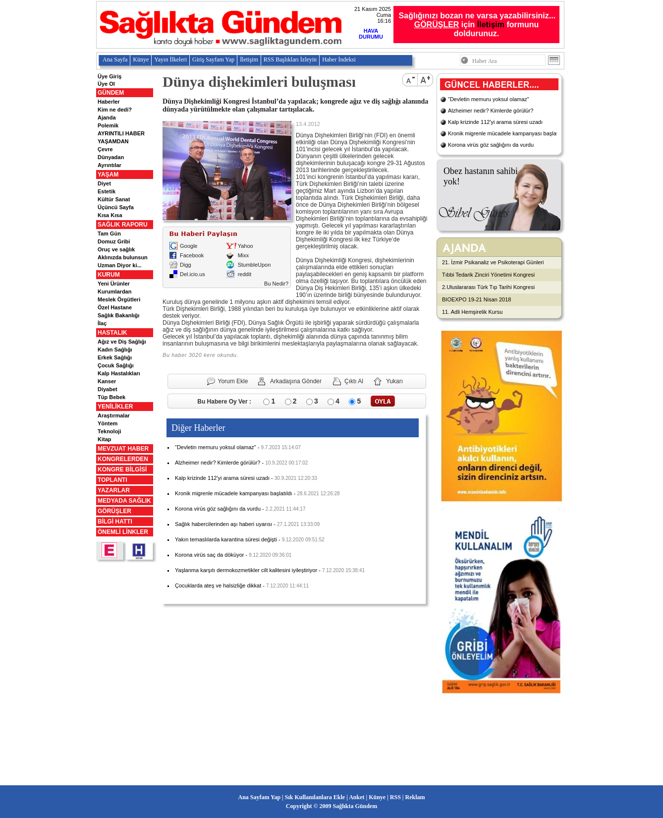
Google (188, 246)
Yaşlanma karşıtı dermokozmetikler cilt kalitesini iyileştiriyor (246, 570)
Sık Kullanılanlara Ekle (315, 797)
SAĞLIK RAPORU (123, 224)
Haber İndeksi (339, 59)
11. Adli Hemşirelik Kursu (472, 312)
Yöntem (107, 423)
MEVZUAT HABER (123, 448)
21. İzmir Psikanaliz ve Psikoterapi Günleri (493, 262)
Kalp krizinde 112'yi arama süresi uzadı (222, 478)
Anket (356, 797)
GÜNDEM (111, 92)
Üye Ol (106, 84)
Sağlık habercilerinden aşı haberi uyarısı (223, 524)
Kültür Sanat (114, 199)
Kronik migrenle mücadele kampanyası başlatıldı (233, 493)
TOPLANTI (112, 479)
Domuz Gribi (114, 241)
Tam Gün (109, 233)
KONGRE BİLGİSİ (122, 469)
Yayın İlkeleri (170, 59)
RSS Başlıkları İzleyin (290, 59)
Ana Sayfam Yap (259, 797)
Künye (141, 59)
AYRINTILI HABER (121, 133)
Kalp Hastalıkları (119, 373)
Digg (185, 265)
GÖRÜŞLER (114, 511)
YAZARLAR (114, 490)
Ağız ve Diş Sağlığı (122, 342)
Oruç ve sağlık (116, 249)
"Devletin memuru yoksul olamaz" (215, 447)
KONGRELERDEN (123, 459)
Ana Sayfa (115, 59)
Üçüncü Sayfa (116, 207)
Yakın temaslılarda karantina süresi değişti (226, 539)
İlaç (102, 323)
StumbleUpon (254, 265)
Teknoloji (109, 431)
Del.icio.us (192, 274)
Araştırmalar (114, 415)
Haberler (109, 102)
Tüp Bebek (111, 397)
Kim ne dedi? (115, 110)
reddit (245, 274)
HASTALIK (112, 332)
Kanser (107, 381)
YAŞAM (108, 174)
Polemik (108, 125)
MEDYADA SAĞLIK (124, 500)
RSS (395, 797)
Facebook (192, 255)
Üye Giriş (109, 76)
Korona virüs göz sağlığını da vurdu (218, 509)
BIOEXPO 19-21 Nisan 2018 (476, 299)
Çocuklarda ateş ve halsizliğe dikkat (218, 585)
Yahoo (245, 246)
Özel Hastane (115, 307)
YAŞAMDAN (113, 141)
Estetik (106, 191)
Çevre (105, 149)
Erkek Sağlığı (115, 357)
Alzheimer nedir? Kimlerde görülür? (217, 463)
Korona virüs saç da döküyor (209, 555)
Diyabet (107, 389)
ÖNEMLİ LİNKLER (123, 531)
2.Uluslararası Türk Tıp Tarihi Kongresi (488, 287)
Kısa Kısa (110, 215)
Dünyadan (111, 157)
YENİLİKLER (115, 406)
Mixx (243, 255)
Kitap (104, 439)
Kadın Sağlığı (115, 349)
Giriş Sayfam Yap (213, 59)
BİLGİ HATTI (115, 521)
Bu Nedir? (276, 284)
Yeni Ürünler (114, 284)
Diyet (104, 183)
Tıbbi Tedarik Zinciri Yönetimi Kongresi (488, 275)
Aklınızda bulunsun (123, 257)
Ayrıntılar (109, 165)
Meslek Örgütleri (119, 299)
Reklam (415, 797)
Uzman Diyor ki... (120, 265)
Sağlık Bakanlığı (118, 315)
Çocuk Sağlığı (116, 365)
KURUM (109, 274)
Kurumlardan (114, 291)
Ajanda (107, 117)
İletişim (490, 24)
